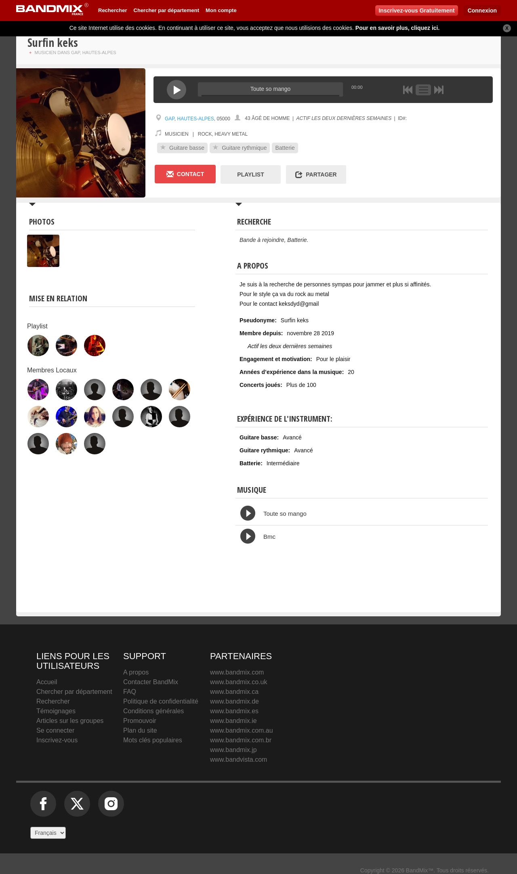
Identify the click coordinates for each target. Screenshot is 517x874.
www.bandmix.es (234, 711)
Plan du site (140, 730)
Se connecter (55, 730)
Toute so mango (285, 513)
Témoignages (56, 711)
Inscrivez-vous (57, 740)
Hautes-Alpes (195, 119)
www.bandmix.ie (233, 720)
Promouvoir (139, 720)
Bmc (269, 536)
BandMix (393, 690)
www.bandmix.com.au (241, 730)
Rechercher (112, 10)
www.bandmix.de (234, 701)
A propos (136, 672)
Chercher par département (167, 10)
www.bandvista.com (238, 759)
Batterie (284, 148)
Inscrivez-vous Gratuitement (416, 10)
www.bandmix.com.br (240, 740)
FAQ (129, 691)
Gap (169, 119)
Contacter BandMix (150, 682)
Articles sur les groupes (69, 720)
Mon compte (221, 10)
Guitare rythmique (240, 147)
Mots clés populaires (152, 740)
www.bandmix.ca (234, 691)
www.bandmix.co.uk (238, 682)
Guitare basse (182, 147)
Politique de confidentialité (160, 701)
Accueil (46, 682)
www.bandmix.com (237, 672)
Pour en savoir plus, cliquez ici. (397, 28)
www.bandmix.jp (233, 749)
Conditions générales (153, 711)
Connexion (482, 10)
